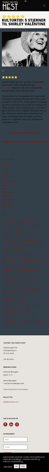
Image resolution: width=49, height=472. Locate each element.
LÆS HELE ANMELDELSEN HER (25, 132)
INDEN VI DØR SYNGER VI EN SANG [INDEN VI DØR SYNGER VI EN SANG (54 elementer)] (29, 271)
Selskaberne (7, 203)
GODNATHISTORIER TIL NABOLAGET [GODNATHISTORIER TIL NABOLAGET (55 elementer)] (31, 261)
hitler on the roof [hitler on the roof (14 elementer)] (29, 266)
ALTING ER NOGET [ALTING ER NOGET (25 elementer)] (9, 221)
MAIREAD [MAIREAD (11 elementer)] (39, 285)
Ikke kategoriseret (9, 182)
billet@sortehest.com (10, 402)
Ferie (4, 168)
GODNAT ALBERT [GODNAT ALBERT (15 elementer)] (9, 261)
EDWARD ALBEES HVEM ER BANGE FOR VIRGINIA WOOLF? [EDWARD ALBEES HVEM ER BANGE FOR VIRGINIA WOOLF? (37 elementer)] (23, 246)
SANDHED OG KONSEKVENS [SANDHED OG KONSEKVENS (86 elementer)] (12, 305)
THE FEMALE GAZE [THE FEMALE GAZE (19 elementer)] (9, 320)
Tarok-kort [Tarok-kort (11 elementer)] (24, 310)
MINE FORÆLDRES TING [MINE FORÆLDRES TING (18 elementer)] (11, 295)
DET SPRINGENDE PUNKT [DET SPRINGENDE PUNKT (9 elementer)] (30, 241)
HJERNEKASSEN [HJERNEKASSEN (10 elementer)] (8, 271)
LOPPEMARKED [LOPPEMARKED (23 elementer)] (27, 285)
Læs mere (8, 466)
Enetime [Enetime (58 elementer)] (6, 251)
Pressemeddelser (9, 199)
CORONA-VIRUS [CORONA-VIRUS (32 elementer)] (32, 226)
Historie (5, 178)
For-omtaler (7, 175)
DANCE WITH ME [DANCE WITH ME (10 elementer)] (20, 231)
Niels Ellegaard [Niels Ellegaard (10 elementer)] (28, 295)
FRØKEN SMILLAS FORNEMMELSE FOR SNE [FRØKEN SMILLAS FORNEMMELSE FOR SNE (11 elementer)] (17, 256)
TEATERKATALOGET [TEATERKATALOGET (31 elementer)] (10, 315)
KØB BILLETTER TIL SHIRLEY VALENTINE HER (24, 142)
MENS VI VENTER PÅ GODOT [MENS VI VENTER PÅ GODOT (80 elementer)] (32, 290)
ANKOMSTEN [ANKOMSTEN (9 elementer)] (7, 226)
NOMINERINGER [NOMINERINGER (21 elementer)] (8, 300)
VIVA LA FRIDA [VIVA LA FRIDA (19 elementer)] (38, 320)
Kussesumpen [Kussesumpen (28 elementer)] (33, 280)
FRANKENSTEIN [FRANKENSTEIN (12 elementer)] (18, 251)
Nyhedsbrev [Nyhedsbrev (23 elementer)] (22, 300)
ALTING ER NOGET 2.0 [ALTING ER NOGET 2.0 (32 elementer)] (27, 221)
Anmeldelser (7, 164)
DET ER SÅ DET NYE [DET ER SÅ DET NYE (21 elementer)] (31, 236)
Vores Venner (7, 206)
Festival (5, 171)
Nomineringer (7, 185)
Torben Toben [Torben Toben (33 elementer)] (25, 320)
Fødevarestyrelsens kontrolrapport (15, 389)
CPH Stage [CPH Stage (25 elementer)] (7, 231)
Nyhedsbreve (7, 192)
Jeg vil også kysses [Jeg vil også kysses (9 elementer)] (10, 280)
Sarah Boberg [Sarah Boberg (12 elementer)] (31, 305)
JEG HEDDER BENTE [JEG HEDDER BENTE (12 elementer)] (23, 275)
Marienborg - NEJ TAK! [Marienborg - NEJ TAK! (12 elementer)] (11, 290)
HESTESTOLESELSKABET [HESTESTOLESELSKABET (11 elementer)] (11, 266)
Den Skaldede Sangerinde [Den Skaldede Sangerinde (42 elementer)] (12, 236)
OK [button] (16, 466)
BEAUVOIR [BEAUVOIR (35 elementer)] (19, 226)
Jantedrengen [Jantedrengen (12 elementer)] (8, 275)
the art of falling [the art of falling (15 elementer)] (27, 315)
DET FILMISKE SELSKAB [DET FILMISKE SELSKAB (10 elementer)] (10, 241)
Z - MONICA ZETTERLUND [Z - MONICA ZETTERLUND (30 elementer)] (12, 325)
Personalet (6, 196)
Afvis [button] (23, 466)
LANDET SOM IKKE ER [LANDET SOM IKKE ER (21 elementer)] (10, 285)
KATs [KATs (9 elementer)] (22, 280)
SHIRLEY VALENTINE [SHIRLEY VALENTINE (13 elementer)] (10, 310)
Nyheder (5, 189)
